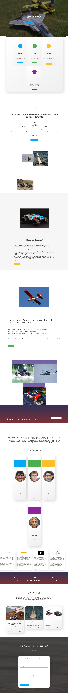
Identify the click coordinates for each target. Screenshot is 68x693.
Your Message (34, 675)
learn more (20, 62)
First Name (26, 658)
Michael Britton (10, 631)
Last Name (40, 658)
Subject (34, 669)
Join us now (34, 139)
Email (34, 664)
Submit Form (24, 684)
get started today (56, 418)
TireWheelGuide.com (4, 556)
